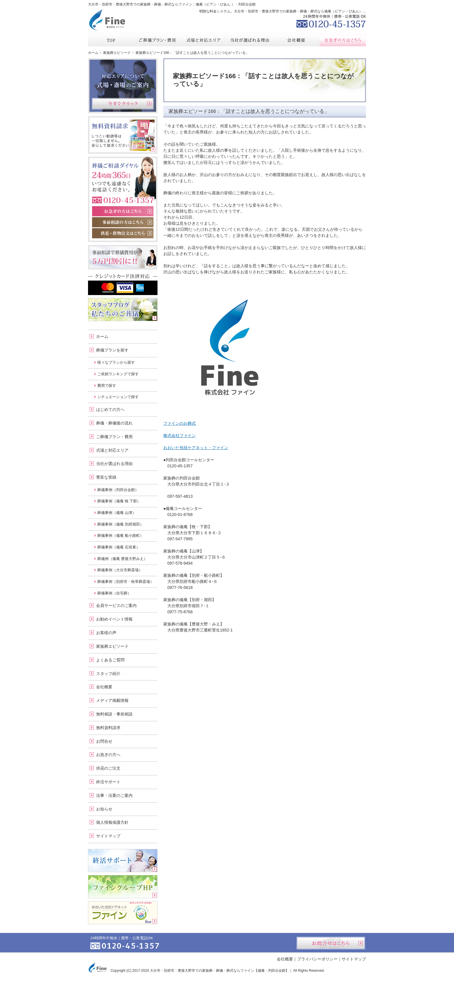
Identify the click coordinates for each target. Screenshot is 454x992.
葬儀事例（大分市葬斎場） (119, 570)
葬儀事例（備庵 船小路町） (120, 535)
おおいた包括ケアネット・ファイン (195, 447)
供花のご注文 (108, 768)
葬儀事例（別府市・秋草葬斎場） (125, 581)
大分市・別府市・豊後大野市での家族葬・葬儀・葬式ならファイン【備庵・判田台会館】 (219, 971)
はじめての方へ (110, 409)
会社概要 (104, 686)
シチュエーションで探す (118, 397)
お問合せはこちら (330, 943)
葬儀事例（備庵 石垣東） (118, 547)
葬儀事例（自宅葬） (114, 593)
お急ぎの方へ (108, 754)
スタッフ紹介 (108, 673)
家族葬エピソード (112, 646)
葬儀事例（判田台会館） (118, 490)
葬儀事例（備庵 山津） (116, 512)
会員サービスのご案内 (116, 605)
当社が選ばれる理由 (114, 463)
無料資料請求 (108, 727)
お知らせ (104, 809)
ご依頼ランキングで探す (118, 374)
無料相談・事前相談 (114, 714)
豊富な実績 (106, 477)
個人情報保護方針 (112, 822)
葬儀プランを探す (112, 350)
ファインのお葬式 (179, 423)
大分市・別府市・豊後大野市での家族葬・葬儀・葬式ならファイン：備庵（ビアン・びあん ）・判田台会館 (172, 4)
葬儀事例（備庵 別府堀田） (120, 524)
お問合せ (104, 741)
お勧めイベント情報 (114, 619)
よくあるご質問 (110, 660)
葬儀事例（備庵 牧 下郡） (119, 501)
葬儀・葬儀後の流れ (114, 423)
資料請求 (322, 4)
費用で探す (106, 385)
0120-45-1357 (331, 20)
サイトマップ (108, 836)
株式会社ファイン (179, 435)
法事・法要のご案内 (114, 795)
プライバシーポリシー (317, 959)
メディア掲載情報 (112, 700)
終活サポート (108, 781)
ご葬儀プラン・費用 (114, 436)
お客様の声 (106, 632)
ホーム (102, 336)
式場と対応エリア (112, 450)
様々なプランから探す (116, 362)
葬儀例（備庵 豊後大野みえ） (122, 559)
